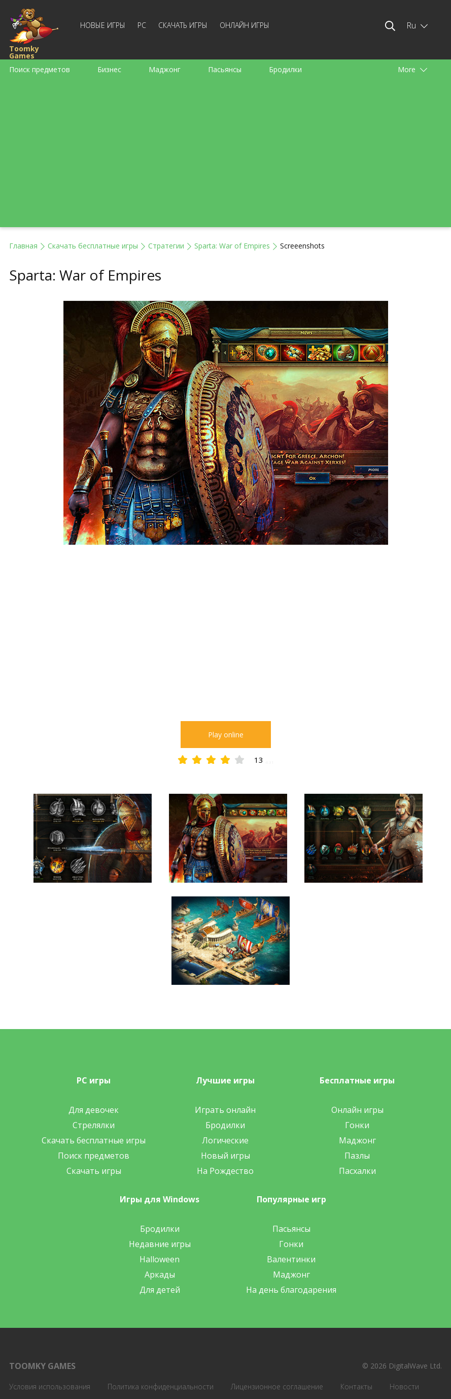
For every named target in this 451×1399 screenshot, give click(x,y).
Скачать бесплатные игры (93, 246)
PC (141, 25)
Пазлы (357, 1155)
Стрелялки (94, 1125)
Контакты (356, 1386)
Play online (226, 734)
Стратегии (166, 246)
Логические (225, 1140)
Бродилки (285, 69)
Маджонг (165, 69)
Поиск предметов (39, 69)
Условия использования (49, 1386)
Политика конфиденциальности (161, 1386)
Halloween (160, 1259)
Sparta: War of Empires (232, 246)
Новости (404, 1386)
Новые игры (102, 25)
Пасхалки (357, 1170)
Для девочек (93, 1109)
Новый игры (225, 1155)
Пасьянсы (224, 69)
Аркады (160, 1274)
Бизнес (109, 69)
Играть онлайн (225, 1109)
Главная (23, 246)
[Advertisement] (225, 156)
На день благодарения (291, 1289)
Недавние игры (160, 1244)
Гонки (357, 1125)
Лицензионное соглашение (277, 1386)
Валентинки (291, 1259)
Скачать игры (182, 25)
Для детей (160, 1289)
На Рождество (225, 1170)
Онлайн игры (244, 25)
